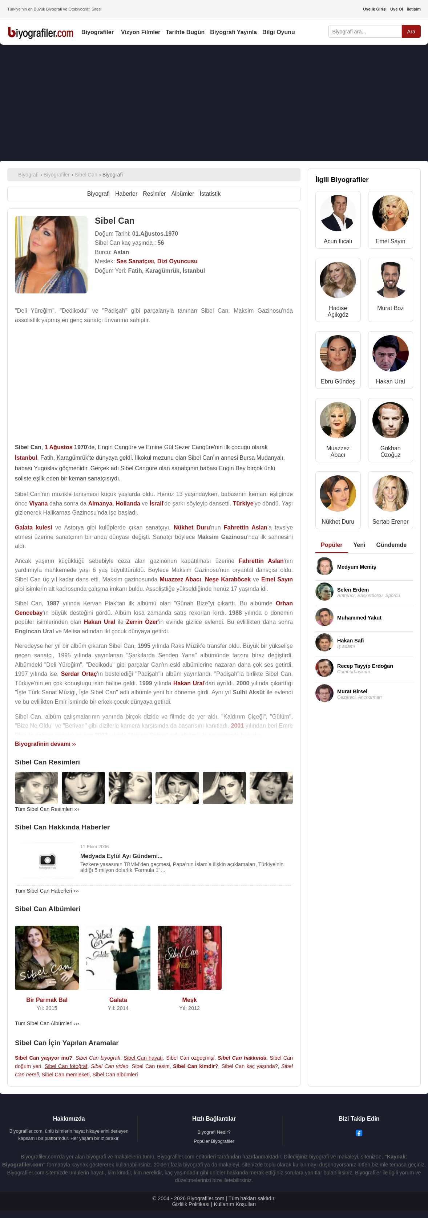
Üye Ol (396, 9)
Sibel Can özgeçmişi (190, 1058)
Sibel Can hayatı (143, 1058)
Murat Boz (390, 308)
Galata (118, 1000)
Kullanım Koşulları (235, 1204)
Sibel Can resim (151, 1066)
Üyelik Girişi (375, 9)
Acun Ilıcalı (338, 241)
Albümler (182, 194)
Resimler (154, 194)
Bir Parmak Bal (47, 1000)
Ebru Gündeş (338, 381)
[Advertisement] (214, 103)
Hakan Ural (390, 381)
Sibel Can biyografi (98, 1058)
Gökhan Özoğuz (390, 451)
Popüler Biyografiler (214, 1141)
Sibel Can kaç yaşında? (250, 1066)
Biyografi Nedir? (213, 1132)
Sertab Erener (390, 522)
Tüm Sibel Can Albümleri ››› (47, 1023)
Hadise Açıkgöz (338, 311)
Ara (411, 31)
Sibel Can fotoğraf (66, 1066)
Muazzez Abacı (338, 451)
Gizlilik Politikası (191, 1204)
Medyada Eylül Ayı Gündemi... (121, 856)
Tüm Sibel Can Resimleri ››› (47, 809)
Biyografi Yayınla (233, 32)
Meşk (189, 1000)
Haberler (126, 194)
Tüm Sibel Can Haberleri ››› (47, 891)
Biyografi (98, 194)
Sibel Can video (109, 1066)
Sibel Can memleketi (66, 1074)
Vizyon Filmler (140, 32)
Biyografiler (97, 32)
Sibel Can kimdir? (195, 1066)
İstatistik (210, 194)
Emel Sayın (390, 241)
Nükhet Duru (338, 522)
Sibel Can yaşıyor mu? (43, 1058)
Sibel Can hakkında (242, 1058)
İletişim (414, 9)
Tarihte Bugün (185, 32)
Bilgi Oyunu (278, 32)
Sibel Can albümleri (115, 1074)
